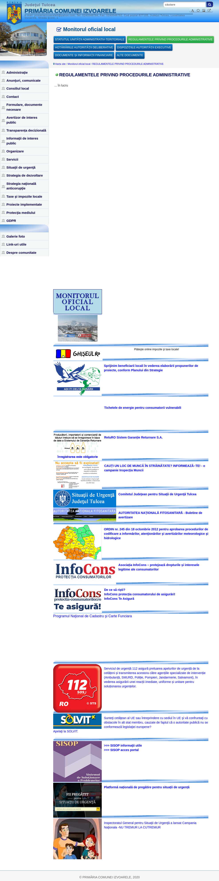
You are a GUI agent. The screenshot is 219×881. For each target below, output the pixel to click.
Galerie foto (15, 236)
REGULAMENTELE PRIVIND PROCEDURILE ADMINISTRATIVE (170, 39)
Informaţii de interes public (22, 140)
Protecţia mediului (20, 212)
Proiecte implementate (24, 204)
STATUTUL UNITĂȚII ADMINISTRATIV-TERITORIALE (89, 39)
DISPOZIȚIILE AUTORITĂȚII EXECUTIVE (144, 47)
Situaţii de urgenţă (20, 167)
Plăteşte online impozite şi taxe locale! (156, 349)
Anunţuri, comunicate (23, 80)
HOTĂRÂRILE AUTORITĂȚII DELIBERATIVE (84, 47)
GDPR (11, 220)
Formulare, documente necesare (24, 107)
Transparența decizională (26, 130)
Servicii (12, 159)
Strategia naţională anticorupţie (21, 186)
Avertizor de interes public (21, 120)
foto (69, 335)
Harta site (60, 64)
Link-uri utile (16, 244)
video (84, 335)
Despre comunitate (21, 252)
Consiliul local (17, 88)
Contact (12, 96)
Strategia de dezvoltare (24, 175)
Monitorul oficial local (79, 64)
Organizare (15, 151)
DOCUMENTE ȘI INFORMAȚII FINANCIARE (84, 55)
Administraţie (17, 72)
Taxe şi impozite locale (24, 196)
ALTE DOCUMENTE (130, 55)
